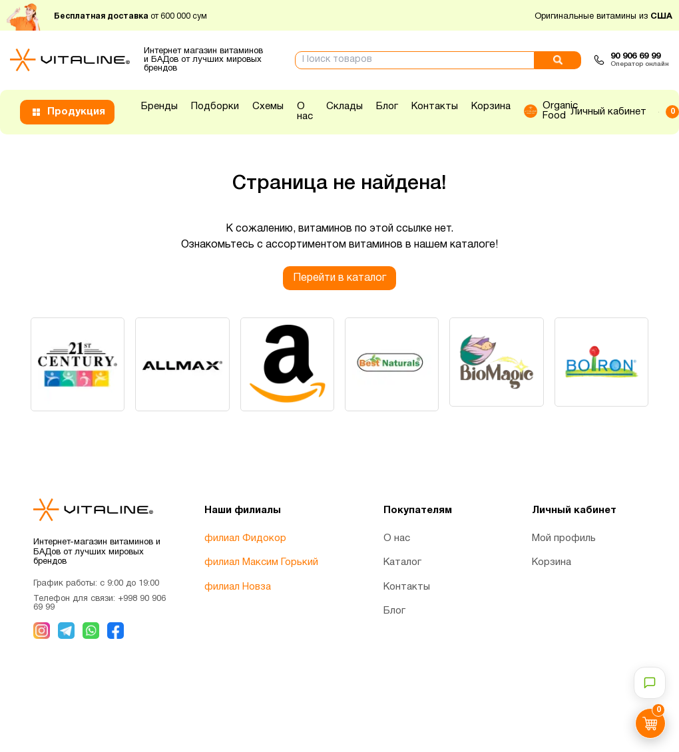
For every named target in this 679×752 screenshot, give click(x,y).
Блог (387, 106)
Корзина (491, 106)
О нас (305, 111)
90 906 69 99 (635, 57)
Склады (344, 106)
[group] (78, 365)
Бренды (159, 106)
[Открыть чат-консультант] (650, 683)
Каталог (402, 563)
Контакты (434, 106)
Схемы (268, 106)
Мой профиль (564, 539)
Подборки (215, 106)
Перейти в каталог (339, 278)
